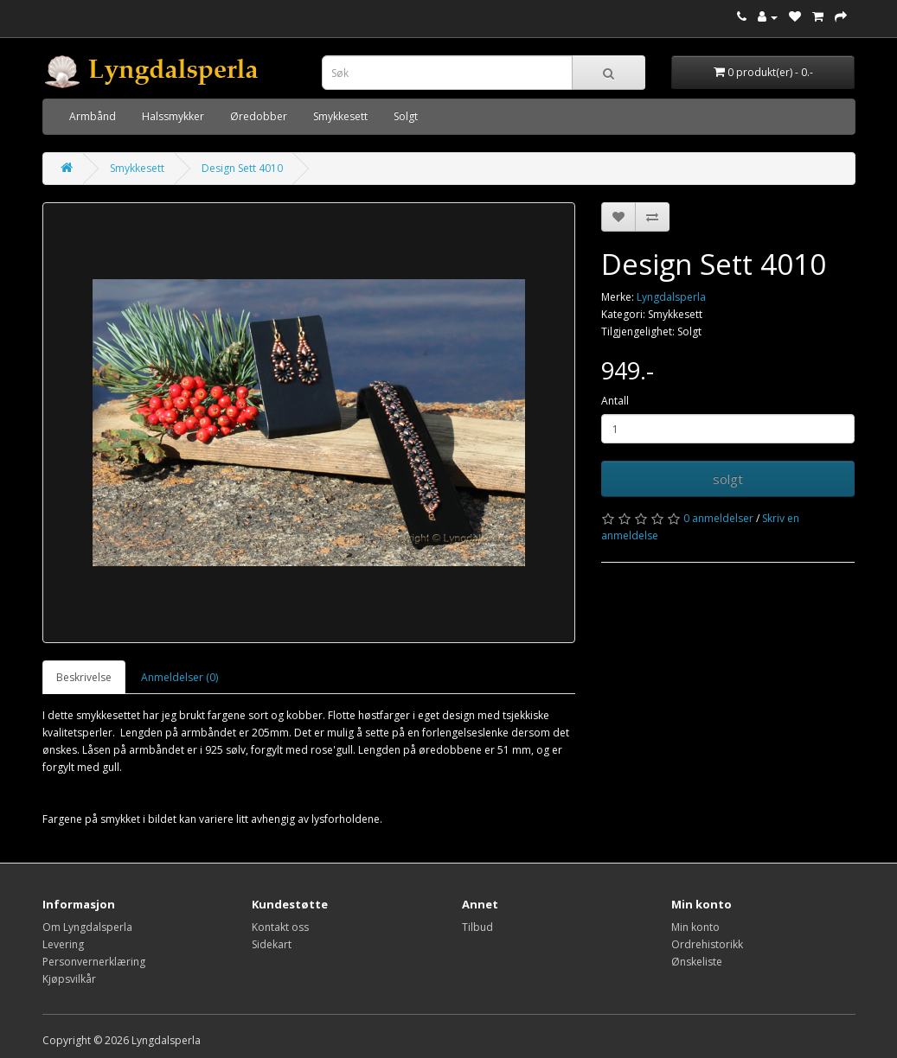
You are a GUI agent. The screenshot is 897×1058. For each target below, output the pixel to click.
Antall (615, 400)
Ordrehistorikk (707, 944)
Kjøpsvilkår (69, 979)
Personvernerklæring (93, 961)
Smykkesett (340, 116)
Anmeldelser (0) (179, 677)
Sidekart (272, 944)
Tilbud (477, 927)
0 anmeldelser (718, 518)
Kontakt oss (280, 927)
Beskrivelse (84, 677)
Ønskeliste (696, 961)
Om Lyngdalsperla (87, 927)
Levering (63, 944)
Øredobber (258, 116)
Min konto (695, 927)
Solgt (406, 116)
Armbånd (92, 116)
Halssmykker (173, 116)
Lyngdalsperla (671, 297)
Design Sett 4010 (242, 168)
